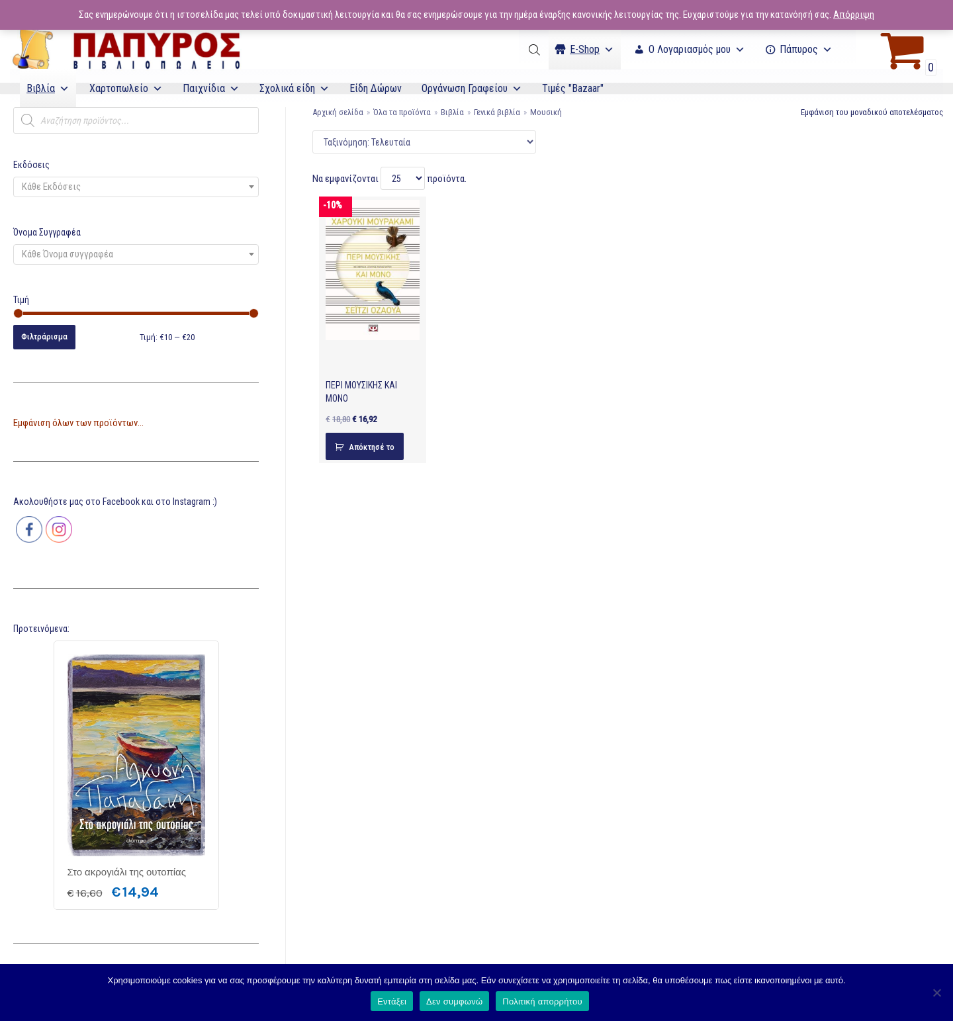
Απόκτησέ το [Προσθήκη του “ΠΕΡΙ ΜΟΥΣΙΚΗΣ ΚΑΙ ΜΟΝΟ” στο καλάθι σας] (371, 447)
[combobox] (136, 187)
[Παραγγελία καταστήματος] (424, 142)
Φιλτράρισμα (44, 336)
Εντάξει (391, 1001)
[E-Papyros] (126, 50)
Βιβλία (47, 88)
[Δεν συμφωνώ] (936, 992)
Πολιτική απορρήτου (542, 1001)
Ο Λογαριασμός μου (697, 49)
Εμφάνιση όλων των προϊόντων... (78, 423)
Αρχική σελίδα (337, 112)
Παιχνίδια (211, 88)
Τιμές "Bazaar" (573, 88)
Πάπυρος (806, 49)
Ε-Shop (592, 49)
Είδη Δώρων (375, 88)
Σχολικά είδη (294, 88)
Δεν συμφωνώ (454, 1001)
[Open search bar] (535, 49)
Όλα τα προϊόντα (402, 112)
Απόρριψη (853, 15)
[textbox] (136, 187)
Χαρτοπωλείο (126, 88)
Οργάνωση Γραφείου (472, 88)
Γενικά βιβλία (497, 112)
